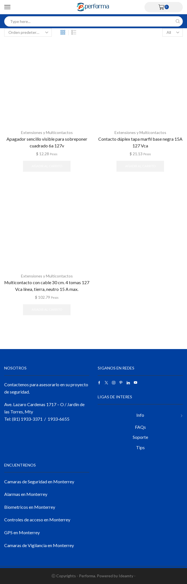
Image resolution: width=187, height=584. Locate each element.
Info (140, 414)
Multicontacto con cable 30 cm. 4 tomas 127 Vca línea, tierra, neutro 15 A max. (46, 285)
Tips (140, 447)
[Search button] (178, 21)
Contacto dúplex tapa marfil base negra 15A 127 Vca (140, 142)
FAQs (140, 426)
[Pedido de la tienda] (28, 32)
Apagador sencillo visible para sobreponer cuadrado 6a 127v (46, 142)
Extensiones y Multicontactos (47, 132)
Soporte (140, 436)
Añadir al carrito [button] (47, 166)
